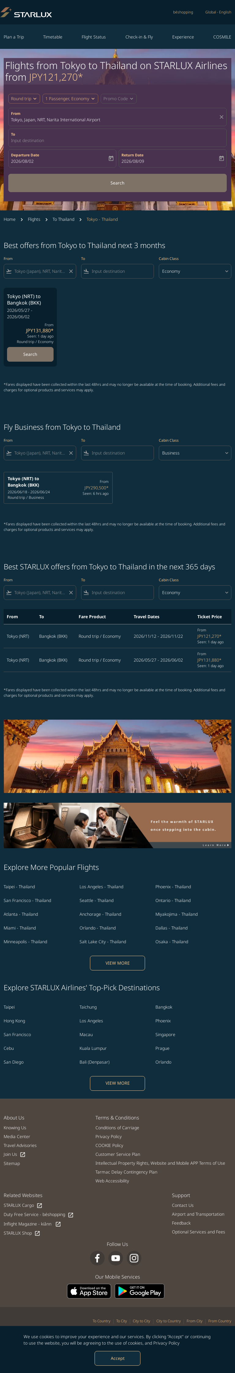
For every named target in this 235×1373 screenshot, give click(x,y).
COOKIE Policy (109, 1145)
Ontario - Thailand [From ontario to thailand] (173, 900)
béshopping (183, 12)
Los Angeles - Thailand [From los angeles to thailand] (101, 886)
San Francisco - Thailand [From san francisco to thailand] (27, 900)
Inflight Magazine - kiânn (32, 1224)
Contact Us (183, 1205)
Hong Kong (14, 1021)
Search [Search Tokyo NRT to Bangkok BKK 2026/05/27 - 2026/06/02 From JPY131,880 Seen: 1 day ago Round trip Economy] (30, 354)
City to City (141, 1321)
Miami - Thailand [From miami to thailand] (20, 928)
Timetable (52, 37)
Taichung (88, 1007)
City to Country (168, 1321)
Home (10, 219)
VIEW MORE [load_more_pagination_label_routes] (118, 963)
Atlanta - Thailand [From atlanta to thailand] (21, 914)
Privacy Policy (166, 1343)
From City (195, 1321)
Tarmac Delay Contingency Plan (126, 1172)
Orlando (163, 1062)
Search (117, 183)
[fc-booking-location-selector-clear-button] (222, 117)
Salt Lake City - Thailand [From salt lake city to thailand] (103, 941)
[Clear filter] (70, 271)
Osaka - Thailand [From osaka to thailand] (171, 941)
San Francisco (17, 1034)
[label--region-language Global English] (218, 12)
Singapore (165, 1034)
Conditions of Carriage (117, 1127)
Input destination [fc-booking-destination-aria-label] (27, 140)
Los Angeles (91, 1021)
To (13, 134)
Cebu (9, 1048)
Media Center (17, 1136)
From (16, 113)
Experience (183, 37)
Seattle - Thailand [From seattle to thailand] (97, 900)
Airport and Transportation (198, 1214)
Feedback (181, 1223)
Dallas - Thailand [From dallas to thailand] (171, 928)
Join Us (15, 1154)
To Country (101, 1321)
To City (121, 1321)
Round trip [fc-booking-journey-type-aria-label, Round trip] (21, 98)
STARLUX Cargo (23, 1205)
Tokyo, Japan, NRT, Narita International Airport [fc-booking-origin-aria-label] (55, 119)
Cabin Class (169, 258)
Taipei (9, 1007)
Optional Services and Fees (198, 1232)
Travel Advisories (20, 1145)
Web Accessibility (112, 1181)
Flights (34, 219)
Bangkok (163, 1007)
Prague (162, 1048)
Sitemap (12, 1163)
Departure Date (25, 155)
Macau (86, 1034)
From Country (219, 1321)
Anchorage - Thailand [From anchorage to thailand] (100, 914)
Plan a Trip (14, 37)
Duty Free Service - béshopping (39, 1214)
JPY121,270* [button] (56, 76)
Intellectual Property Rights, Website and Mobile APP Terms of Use (160, 1163)
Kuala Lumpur (93, 1048)
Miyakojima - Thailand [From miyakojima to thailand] (176, 914)
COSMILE (222, 37)
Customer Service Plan (117, 1154)
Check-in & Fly (139, 37)
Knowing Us (15, 1127)
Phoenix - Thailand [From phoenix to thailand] (173, 886)
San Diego (14, 1062)
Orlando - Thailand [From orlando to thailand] (98, 928)
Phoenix (163, 1021)
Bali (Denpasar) (95, 1062)
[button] (70, 99)
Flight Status (94, 37)
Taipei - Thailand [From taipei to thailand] (19, 886)
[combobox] (39, 271)
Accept (118, 1358)
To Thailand (63, 219)
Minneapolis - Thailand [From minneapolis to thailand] (25, 941)
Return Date (132, 155)
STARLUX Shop (22, 1233)
